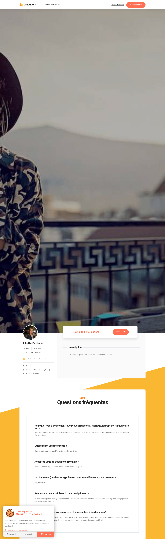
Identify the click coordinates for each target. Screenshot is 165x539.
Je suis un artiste (117, 5)
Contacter (120, 332)
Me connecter (136, 5)
